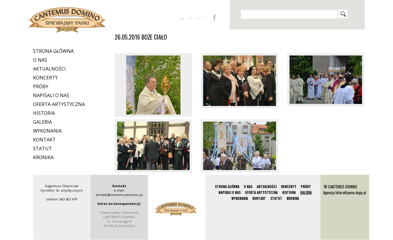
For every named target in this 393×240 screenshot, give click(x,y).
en (198, 18)
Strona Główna (53, 51)
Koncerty (45, 78)
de (190, 18)
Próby (40, 86)
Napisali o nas (51, 95)
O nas (40, 60)
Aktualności (49, 69)
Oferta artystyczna (59, 104)
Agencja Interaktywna (339, 192)
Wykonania (47, 131)
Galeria (42, 122)
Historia (44, 113)
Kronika (43, 157)
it (206, 18)
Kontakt (44, 140)
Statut (42, 148)
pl (182, 18)
